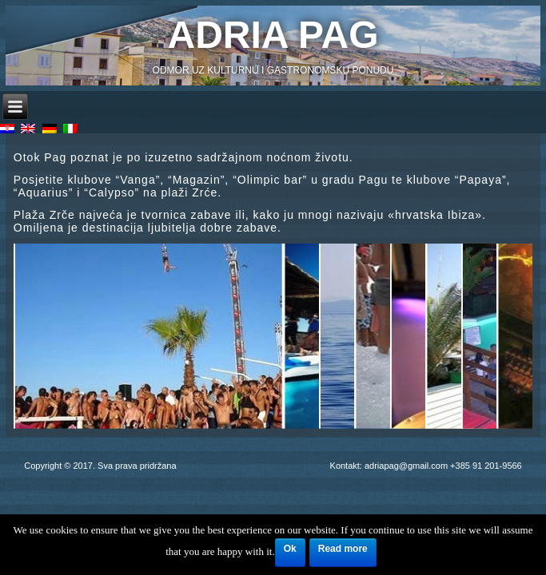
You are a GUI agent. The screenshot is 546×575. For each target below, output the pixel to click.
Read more (343, 548)
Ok (290, 548)
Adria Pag (273, 35)
